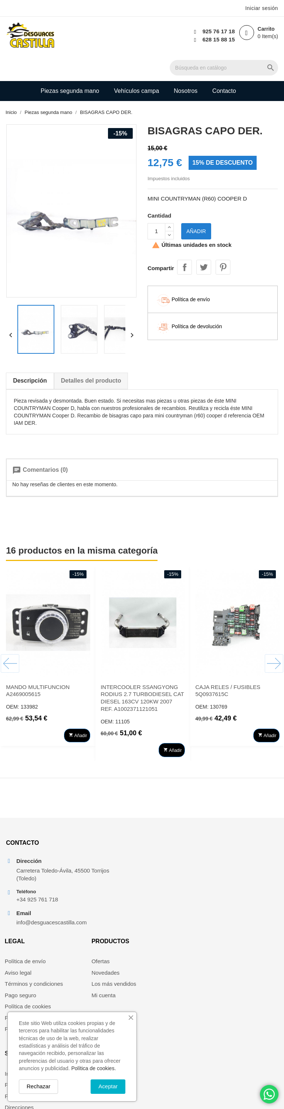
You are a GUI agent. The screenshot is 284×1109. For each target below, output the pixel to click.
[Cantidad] (156, 205)
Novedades (162, 861)
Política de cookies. (93, 1068)
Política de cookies (100, 894)
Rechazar (38, 1086)
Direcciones (233, 883)
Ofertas (157, 850)
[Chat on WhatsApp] (269, 1094)
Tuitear (203, 240)
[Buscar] (144, 36)
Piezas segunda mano (70, 64)
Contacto (224, 64)
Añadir (196, 205)
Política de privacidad (103, 917)
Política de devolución (104, 906)
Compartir (184, 240)
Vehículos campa (136, 64)
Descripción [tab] (30, 356)
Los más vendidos (170, 872)
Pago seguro (92, 883)
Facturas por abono (243, 872)
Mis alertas (232, 894)
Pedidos (229, 861)
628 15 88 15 (218, 39)
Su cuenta (236, 829)
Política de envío (97, 850)
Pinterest (223, 240)
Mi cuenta (160, 883)
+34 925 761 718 (37, 896)
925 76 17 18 (218, 31)
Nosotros (185, 64)
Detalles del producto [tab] (91, 356)
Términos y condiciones (106, 872)
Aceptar (108, 1086)
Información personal (244, 850)
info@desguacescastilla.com (40, 919)
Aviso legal (90, 861)
